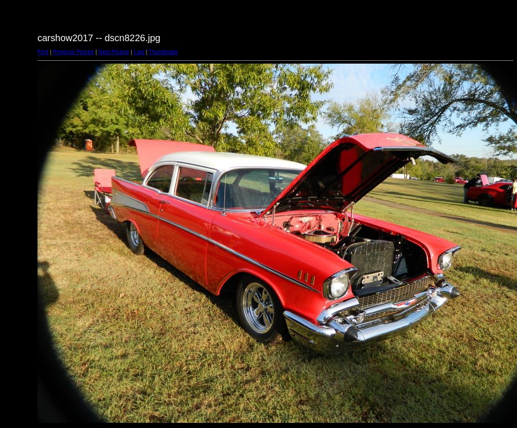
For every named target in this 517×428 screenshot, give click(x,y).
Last (138, 52)
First (42, 52)
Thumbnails (163, 52)
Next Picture (113, 52)
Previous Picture (73, 52)
